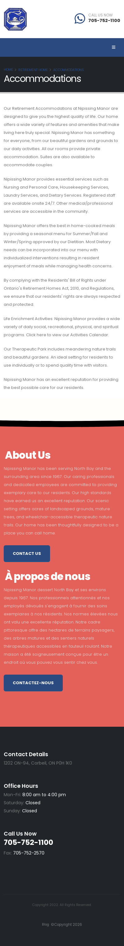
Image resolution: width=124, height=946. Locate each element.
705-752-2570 (28, 853)
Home (8, 69)
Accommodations (68, 70)
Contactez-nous (33, 683)
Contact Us (27, 553)
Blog (45, 924)
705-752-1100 (104, 20)
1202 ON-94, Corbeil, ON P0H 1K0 (38, 763)
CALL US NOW (100, 15)
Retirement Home (33, 70)
